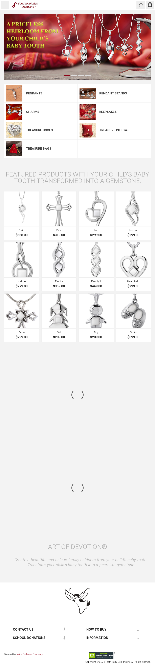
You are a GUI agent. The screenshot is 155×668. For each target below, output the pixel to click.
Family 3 (96, 281)
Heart (96, 230)
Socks (133, 332)
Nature (22, 281)
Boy (96, 332)
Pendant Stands (113, 93)
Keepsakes (108, 112)
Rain (21, 230)
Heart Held (133, 281)
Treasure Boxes (39, 130)
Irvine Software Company (30, 654)
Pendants (34, 93)
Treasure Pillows (114, 130)
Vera (59, 230)
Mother (133, 230)
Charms (32, 112)
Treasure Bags (38, 148)
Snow (22, 332)
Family (59, 281)
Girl (59, 332)
